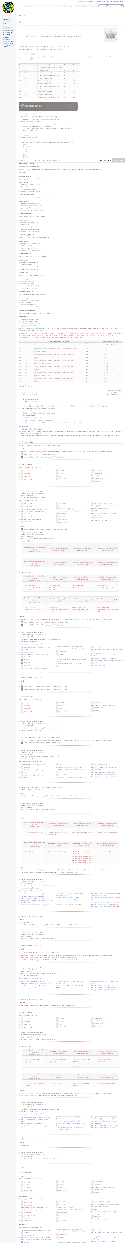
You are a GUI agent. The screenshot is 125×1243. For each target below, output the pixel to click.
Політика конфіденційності (25, 1240)
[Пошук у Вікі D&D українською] (111, 5)
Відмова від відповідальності (54, 1240)
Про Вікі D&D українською (39, 1240)
